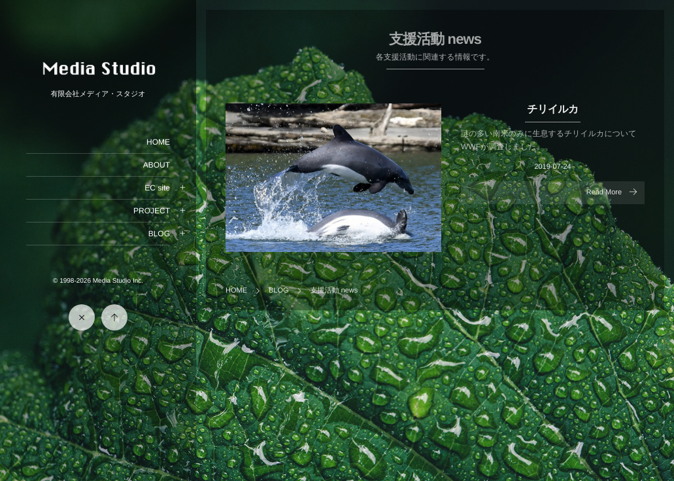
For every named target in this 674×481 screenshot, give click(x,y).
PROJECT (151, 210)
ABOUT (156, 164)
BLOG (159, 233)
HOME (158, 142)
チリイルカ (553, 109)
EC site (157, 187)
